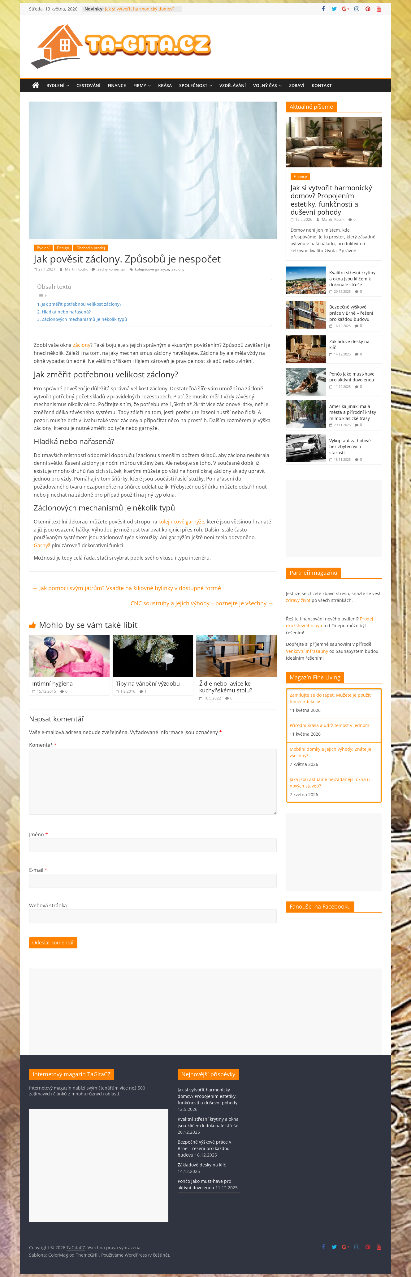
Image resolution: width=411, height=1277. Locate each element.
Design (63, 247)
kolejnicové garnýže (152, 269)
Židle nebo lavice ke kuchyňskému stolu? (225, 687)
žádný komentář (108, 269)
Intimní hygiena (52, 683)
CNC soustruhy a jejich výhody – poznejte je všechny (202, 603)
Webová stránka (48, 905)
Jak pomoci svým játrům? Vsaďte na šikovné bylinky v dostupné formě (126, 588)
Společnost (193, 85)
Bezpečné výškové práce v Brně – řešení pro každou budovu (351, 313)
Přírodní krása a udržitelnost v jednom (329, 725)
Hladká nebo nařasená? (66, 312)
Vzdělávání (232, 85)
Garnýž (42, 545)
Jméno (38, 834)
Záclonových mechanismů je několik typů (84, 319)
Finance (117, 85)
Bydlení (55, 85)
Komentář (43, 744)
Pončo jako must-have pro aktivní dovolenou (351, 377)
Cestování (88, 85)
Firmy (139, 85)
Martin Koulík (77, 269)
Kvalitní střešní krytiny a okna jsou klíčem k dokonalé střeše (352, 279)
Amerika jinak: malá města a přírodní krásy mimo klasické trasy (352, 412)
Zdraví (296, 85)
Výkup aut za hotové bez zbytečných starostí (350, 447)
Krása (165, 85)
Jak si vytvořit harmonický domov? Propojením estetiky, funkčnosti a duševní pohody (331, 199)
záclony (177, 269)
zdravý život (298, 600)
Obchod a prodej (90, 247)
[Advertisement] (334, 518)
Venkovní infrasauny (307, 651)
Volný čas (265, 85)
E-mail (38, 870)
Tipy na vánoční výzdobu (148, 683)
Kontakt (322, 85)
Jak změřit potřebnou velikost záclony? (81, 304)
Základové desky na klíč (202, 1165)
